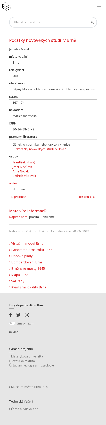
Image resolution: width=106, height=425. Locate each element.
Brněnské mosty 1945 (27, 268)
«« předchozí (18, 197)
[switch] (12, 323)
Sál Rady (16, 281)
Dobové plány (21, 256)
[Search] (53, 22)
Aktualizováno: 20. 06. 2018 (70, 231)
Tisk (42, 231)
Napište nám (18, 217)
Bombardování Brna (26, 262)
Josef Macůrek (22, 167)
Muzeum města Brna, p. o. (28, 387)
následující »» (87, 197)
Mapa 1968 (18, 274)
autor (13, 183)
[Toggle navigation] (99, 6)
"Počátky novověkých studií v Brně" (41, 149)
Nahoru (14, 231)
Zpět (29, 231)
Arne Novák (21, 171)
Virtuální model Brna (26, 243)
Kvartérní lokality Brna (27, 287)
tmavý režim (25, 323)
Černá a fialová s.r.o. (24, 409)
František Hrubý (24, 162)
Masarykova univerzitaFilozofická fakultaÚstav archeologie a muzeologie (31, 360)
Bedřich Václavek (24, 176)
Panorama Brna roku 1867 (30, 249)
